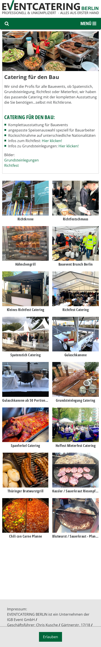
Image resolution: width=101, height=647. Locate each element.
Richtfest (11, 165)
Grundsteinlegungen (21, 160)
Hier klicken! (52, 140)
